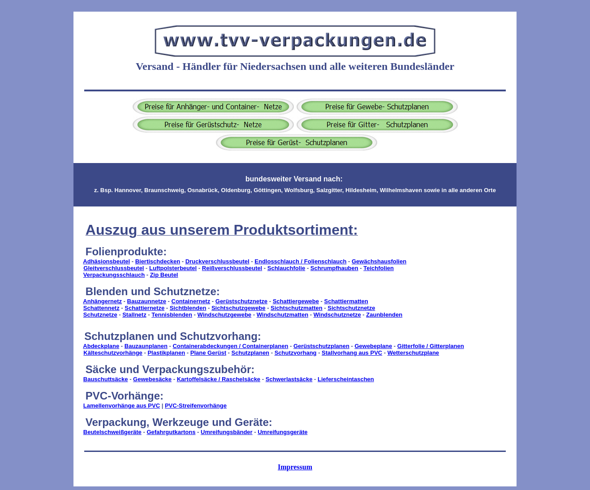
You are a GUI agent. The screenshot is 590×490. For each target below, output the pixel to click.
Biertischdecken (157, 261)
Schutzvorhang (296, 352)
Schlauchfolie (286, 268)
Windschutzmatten (282, 314)
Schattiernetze (144, 308)
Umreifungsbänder (227, 432)
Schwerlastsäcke (289, 379)
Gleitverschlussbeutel (113, 268)
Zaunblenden (384, 314)
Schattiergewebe (296, 301)
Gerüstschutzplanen (321, 346)
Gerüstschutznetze (241, 301)
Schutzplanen (251, 352)
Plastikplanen (166, 352)
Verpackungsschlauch (114, 274)
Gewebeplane (373, 346)
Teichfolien (378, 268)
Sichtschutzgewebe (238, 308)
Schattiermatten (346, 301)
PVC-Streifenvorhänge (196, 405)
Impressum (295, 467)
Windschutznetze (337, 314)
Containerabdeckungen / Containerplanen (230, 346)
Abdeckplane (101, 346)
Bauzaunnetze (146, 301)
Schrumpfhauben (334, 268)
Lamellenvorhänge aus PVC (121, 405)
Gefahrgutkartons (170, 432)
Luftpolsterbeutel (173, 268)
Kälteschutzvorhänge (112, 352)
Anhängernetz (102, 301)
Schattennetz (101, 308)
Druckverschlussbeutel (217, 261)
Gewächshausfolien (379, 261)
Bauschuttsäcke (105, 379)
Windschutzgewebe (225, 314)
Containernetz (191, 301)
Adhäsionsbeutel (106, 261)
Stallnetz (134, 314)
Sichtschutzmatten (297, 308)
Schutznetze (100, 314)
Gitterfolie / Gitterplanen (430, 346)
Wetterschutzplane (413, 352)
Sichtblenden (188, 308)
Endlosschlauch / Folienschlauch (300, 261)
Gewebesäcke (152, 379)
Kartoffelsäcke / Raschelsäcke (218, 379)
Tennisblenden (171, 314)
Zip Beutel (164, 274)
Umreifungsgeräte (282, 432)
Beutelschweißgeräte (112, 432)
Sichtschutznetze (351, 308)
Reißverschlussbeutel (232, 268)
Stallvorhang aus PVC (352, 352)
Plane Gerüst (208, 352)
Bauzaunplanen (146, 346)
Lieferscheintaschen (346, 379)
